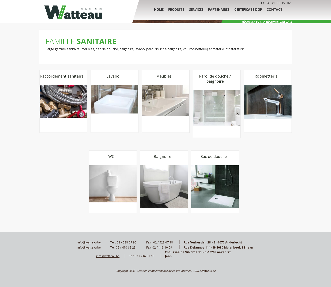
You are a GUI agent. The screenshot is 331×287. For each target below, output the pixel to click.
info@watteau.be (89, 242)
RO (289, 2)
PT (278, 2)
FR (262, 2)
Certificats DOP (247, 10)
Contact (273, 10)
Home (160, 10)
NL (267, 2)
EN (273, 2)
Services (197, 10)
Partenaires (218, 10)
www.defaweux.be (204, 271)
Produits (178, 10)
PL (283, 2)
